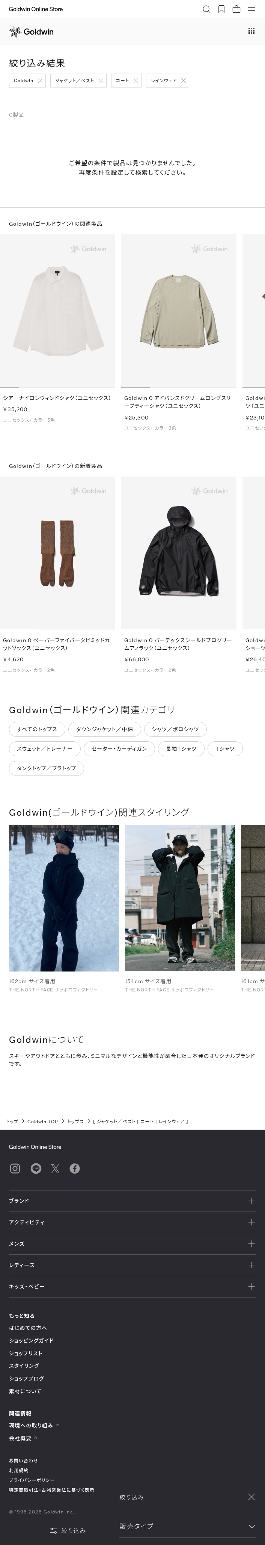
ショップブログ (26, 1378)
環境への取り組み (34, 1425)
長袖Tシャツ (181, 751)
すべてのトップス (37, 732)
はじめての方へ (28, 1327)
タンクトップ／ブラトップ (46, 771)
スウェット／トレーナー (45, 751)
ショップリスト (26, 1353)
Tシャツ (225, 751)
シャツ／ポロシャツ (175, 732)
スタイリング (24, 1365)
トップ (12, 1121)
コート (122, 80)
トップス (75, 1121)
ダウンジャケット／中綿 (104, 732)
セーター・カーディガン (119, 751)
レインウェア (164, 80)
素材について (25, 1391)
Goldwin (23, 80)
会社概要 (23, 1438)
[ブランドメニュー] (251, 31)
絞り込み (67, 1530)
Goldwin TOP (43, 1121)
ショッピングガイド (31, 1340)
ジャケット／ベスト (74, 80)
